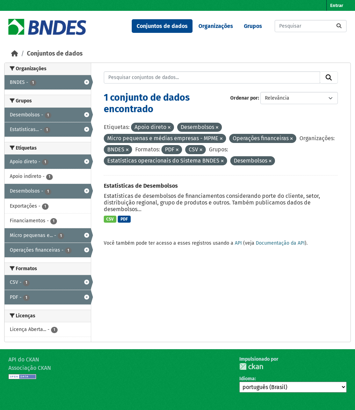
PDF (124, 219)
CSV (110, 219)
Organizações (215, 26)
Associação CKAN (29, 368)
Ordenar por (244, 98)
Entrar (336, 5)
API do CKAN (23, 359)
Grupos (253, 26)
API (238, 243)
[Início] (14, 53)
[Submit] (339, 26)
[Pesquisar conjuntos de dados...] (311, 26)
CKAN (251, 366)
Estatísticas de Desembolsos (141, 185)
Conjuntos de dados (162, 26)
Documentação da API (280, 243)
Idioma (247, 379)
